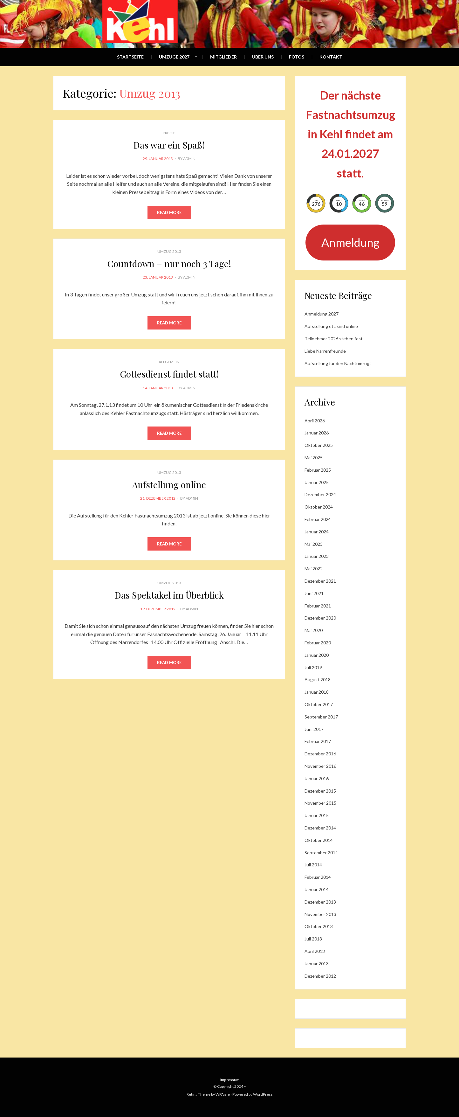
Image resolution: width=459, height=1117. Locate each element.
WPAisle (223, 1094)
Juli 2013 (313, 938)
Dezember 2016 (320, 753)
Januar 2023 (317, 556)
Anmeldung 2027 (322, 313)
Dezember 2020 (320, 618)
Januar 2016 (317, 778)
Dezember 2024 (320, 494)
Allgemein (169, 361)
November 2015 (320, 803)
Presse (169, 132)
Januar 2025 (317, 482)
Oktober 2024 (319, 507)
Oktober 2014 (319, 840)
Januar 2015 (317, 815)
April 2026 (315, 420)
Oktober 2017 (319, 704)
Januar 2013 (317, 963)
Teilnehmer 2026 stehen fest (334, 338)
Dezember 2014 (320, 827)
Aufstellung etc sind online (331, 326)
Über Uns (263, 56)
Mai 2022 (314, 568)
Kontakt (330, 56)
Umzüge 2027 (174, 56)
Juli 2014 (313, 864)
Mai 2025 (314, 457)
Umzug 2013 (169, 251)
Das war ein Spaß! (169, 145)
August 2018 (318, 679)
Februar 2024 (318, 519)
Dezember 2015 (320, 791)
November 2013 (320, 914)
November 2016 (320, 766)
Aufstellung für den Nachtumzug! (338, 363)
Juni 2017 (314, 729)
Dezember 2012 (320, 976)
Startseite (130, 56)
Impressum (229, 1079)
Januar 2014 (317, 889)
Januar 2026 (317, 432)
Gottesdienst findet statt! (169, 374)
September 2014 (321, 852)
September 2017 (321, 716)
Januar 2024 (317, 531)
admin (189, 158)
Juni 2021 (314, 593)
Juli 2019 (313, 667)
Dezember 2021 (320, 581)
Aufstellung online (169, 484)
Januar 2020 (317, 655)
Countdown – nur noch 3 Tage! (169, 263)
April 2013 (315, 951)
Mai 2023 (314, 544)
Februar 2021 (318, 605)
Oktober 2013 (319, 926)
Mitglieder (223, 56)
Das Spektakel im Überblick (169, 595)
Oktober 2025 (319, 445)
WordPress (263, 1094)
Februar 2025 (318, 470)
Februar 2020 (318, 642)
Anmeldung (350, 242)
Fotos (296, 56)
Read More (169, 212)
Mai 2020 (314, 630)
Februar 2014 (318, 877)
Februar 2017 (318, 741)
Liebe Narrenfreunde (325, 351)
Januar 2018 (317, 692)
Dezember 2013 (320, 902)
